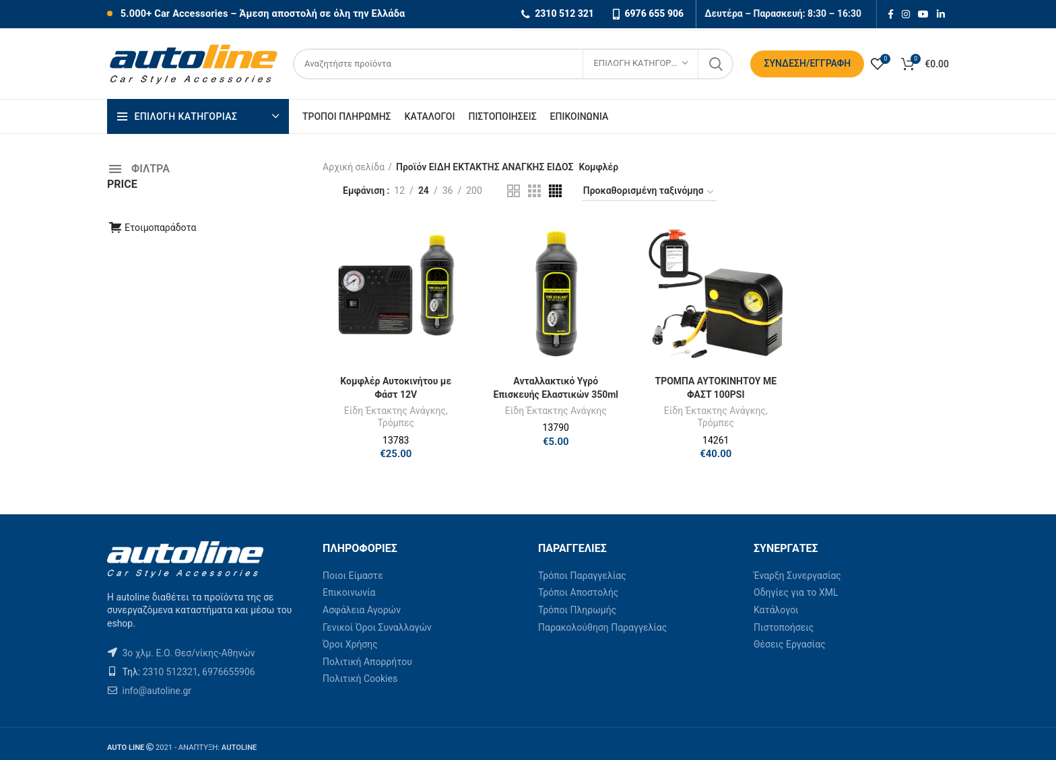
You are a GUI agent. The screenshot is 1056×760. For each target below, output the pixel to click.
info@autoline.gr (155, 690)
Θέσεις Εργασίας (790, 644)
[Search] (513, 63)
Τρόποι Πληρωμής (577, 609)
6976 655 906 (654, 13)
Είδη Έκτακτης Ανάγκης (395, 410)
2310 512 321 (564, 13)
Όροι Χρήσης (350, 644)
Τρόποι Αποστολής (578, 592)
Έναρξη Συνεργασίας (797, 575)
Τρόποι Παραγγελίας (582, 575)
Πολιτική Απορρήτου (367, 661)
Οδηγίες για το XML (796, 592)
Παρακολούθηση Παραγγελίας (602, 627)
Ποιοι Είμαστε (353, 575)
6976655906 (228, 671)
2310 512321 (170, 671)
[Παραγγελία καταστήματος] (649, 192)
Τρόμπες (395, 422)
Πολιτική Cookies (360, 678)
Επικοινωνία (349, 592)
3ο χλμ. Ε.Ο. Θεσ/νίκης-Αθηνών (188, 653)
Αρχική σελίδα (354, 167)
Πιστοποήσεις (784, 627)
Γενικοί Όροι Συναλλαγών (377, 627)
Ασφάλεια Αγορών (362, 609)
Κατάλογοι (776, 609)
